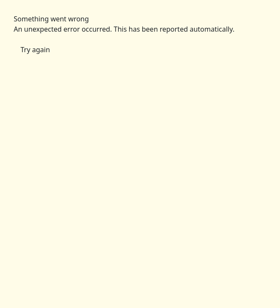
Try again (35, 49)
